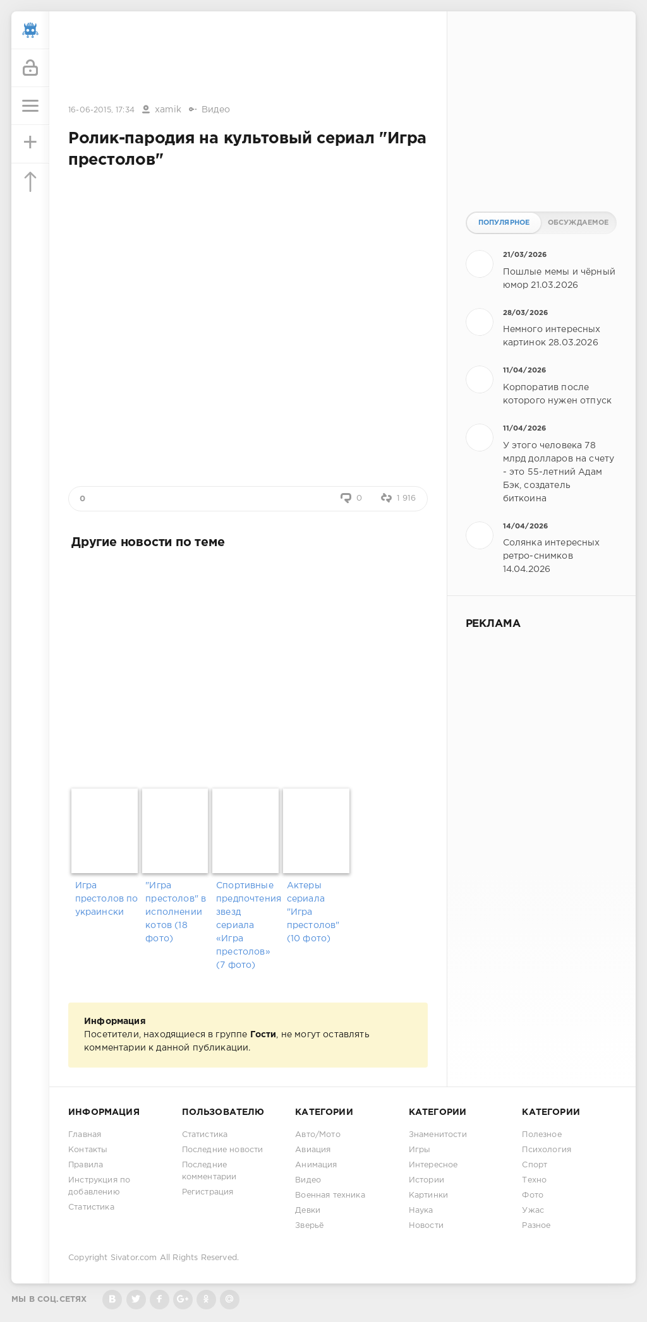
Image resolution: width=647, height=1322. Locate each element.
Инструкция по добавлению (99, 1186)
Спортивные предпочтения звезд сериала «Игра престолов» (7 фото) (248, 925)
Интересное (433, 1165)
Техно (534, 1180)
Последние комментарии (209, 1171)
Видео (216, 110)
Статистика (91, 1207)
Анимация (316, 1165)
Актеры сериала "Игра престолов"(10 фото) (313, 912)
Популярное (504, 223)
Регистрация (208, 1192)
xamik (168, 110)
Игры (420, 1149)
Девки (307, 1210)
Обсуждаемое (578, 223)
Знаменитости (438, 1134)
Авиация (312, 1149)
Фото (532, 1195)
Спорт (534, 1165)
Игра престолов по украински (106, 899)
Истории (426, 1180)
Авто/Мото (318, 1134)
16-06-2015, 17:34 (101, 110)
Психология (546, 1149)
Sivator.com (134, 1257)
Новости (426, 1225)
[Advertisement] (248, 58)
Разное (536, 1225)
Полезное (541, 1134)
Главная (84, 1134)
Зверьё (309, 1225)
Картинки (428, 1195)
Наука (421, 1210)
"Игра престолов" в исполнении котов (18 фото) (175, 912)
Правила (85, 1165)
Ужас (533, 1210)
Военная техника (330, 1195)
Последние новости (222, 1149)
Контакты (87, 1149)
